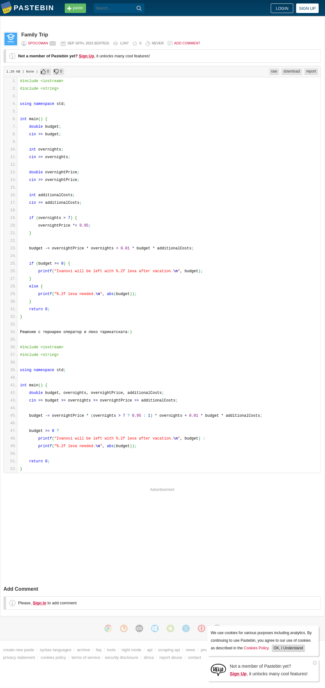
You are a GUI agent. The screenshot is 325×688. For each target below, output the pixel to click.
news (190, 649)
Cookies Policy (256, 648)
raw (274, 71)
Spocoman (38, 43)
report (311, 71)
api (149, 649)
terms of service (86, 657)
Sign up (307, 8)
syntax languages (55, 649)
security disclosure (121, 657)
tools (111, 649)
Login (282, 8)
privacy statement (19, 657)
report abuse (170, 657)
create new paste (18, 649)
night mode (131, 649)
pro (204, 649)
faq (99, 649)
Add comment (187, 43)
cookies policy (53, 657)
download (291, 71)
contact (194, 657)
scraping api (169, 649)
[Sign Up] (218, 669)
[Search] (139, 8)
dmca (149, 657)
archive (83, 649)
